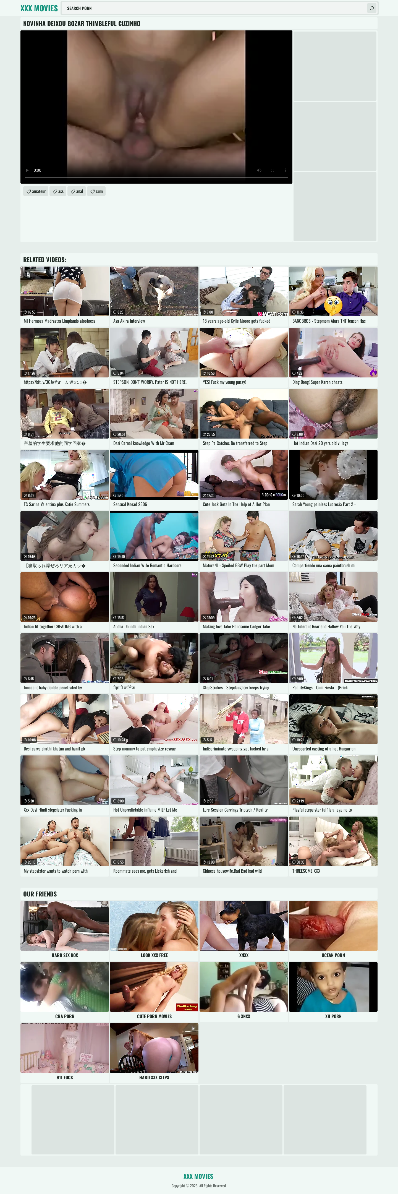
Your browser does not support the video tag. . (156, 107)
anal (79, 191)
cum (99, 191)
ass (61, 191)
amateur (39, 191)
